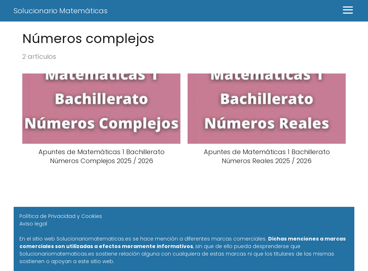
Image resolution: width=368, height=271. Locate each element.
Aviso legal (33, 223)
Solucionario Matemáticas (60, 11)
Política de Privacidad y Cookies (60, 216)
